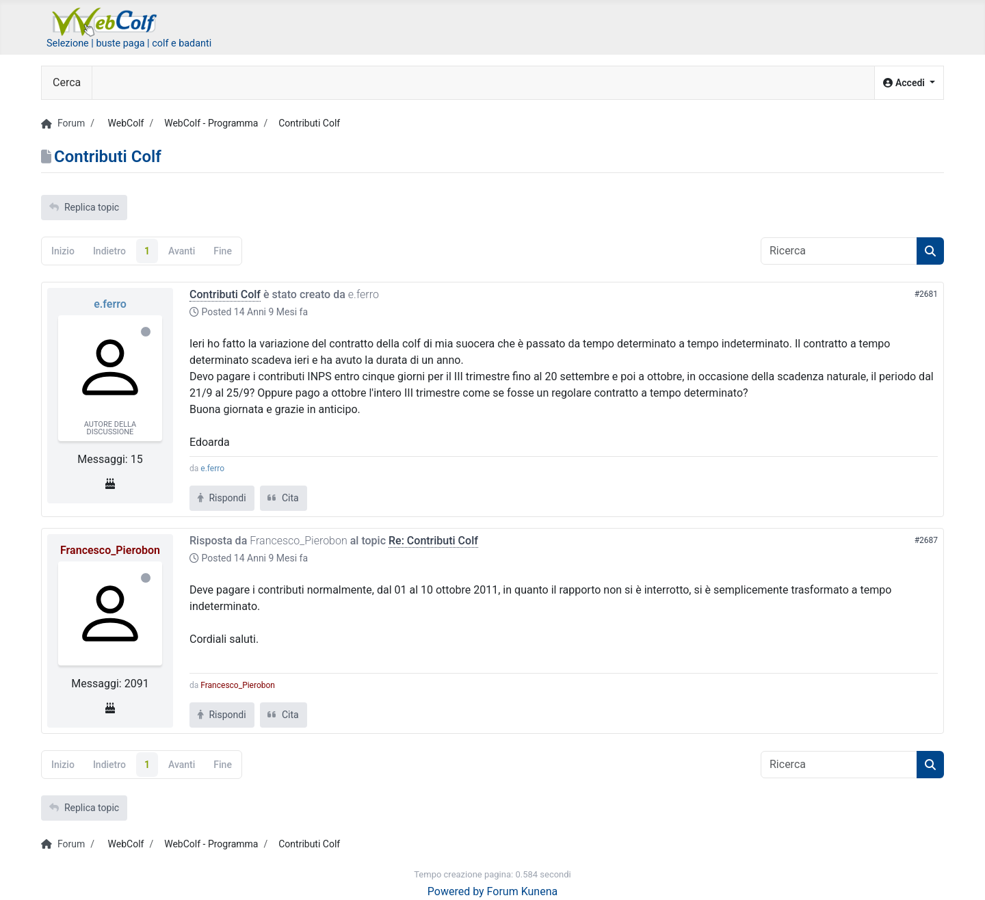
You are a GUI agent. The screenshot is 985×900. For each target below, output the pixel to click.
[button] (909, 83)
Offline (145, 331)
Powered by (456, 891)
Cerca (67, 82)
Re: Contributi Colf (433, 540)
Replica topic (84, 207)
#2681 (926, 294)
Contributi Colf (225, 294)
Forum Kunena (522, 891)
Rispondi (222, 497)
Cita (283, 497)
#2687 (926, 540)
